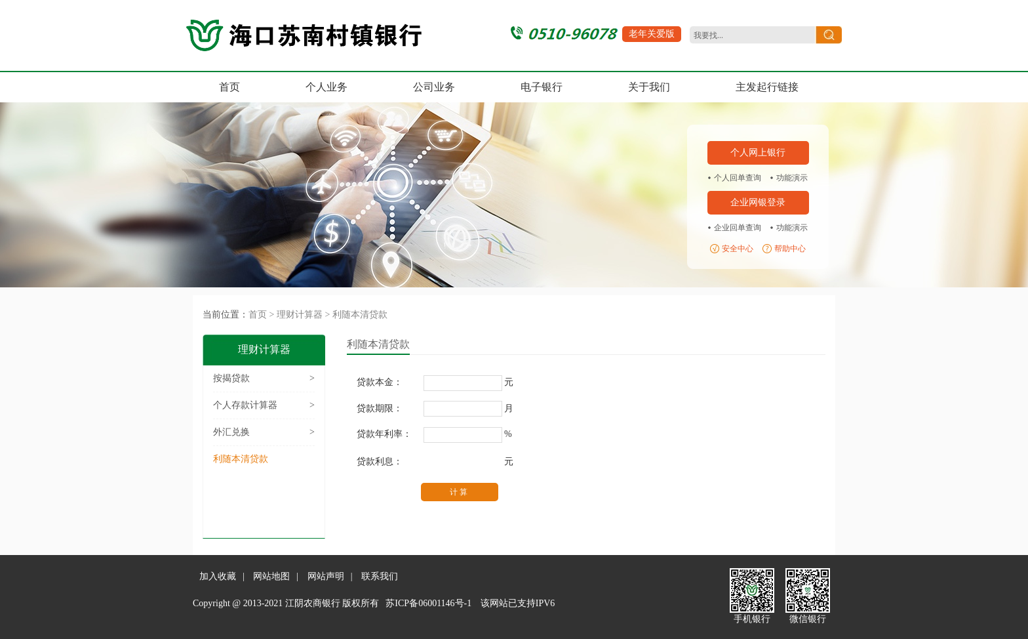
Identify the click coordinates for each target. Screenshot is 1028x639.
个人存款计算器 (264, 405)
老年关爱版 (652, 34)
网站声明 (325, 576)
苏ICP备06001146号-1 (428, 603)
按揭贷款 (264, 378)
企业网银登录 (757, 202)
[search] (751, 36)
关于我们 (649, 87)
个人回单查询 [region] (737, 177)
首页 (229, 87)
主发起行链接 (767, 87)
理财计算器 (300, 315)
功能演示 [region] (792, 177)
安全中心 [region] (737, 248)
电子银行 (542, 87)
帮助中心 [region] (790, 248)
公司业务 (434, 87)
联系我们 (379, 576)
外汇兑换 (264, 432)
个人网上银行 (757, 152)
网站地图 (271, 576)
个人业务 (326, 87)
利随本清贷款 (359, 315)
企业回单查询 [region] (737, 227)
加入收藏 (217, 576)
